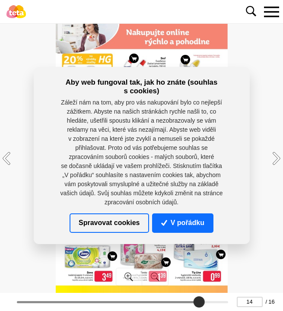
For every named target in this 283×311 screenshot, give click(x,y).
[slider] (199, 302)
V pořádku (182, 222)
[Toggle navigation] (271, 11)
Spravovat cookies (109, 222)
